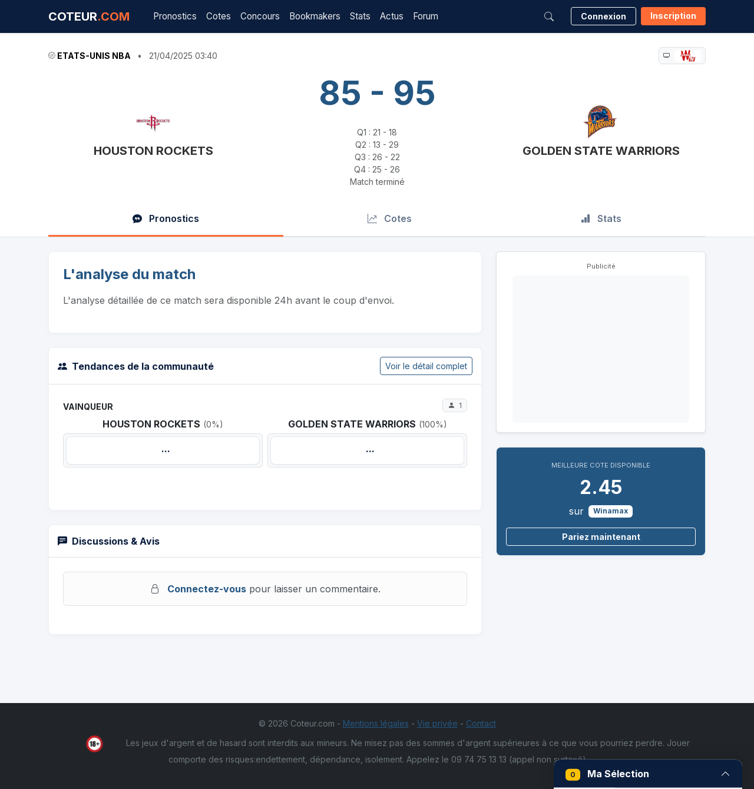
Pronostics (175, 16)
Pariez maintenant (601, 537)
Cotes (218, 16)
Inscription (673, 16)
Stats (360, 16)
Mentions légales (376, 723)
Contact (481, 723)
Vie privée (437, 723)
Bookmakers (314, 16)
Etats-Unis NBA (94, 56)
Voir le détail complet (426, 366)
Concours (260, 16)
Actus (392, 16)
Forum (425, 16)
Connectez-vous (206, 589)
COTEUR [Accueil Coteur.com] (89, 16)
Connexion (603, 16)
